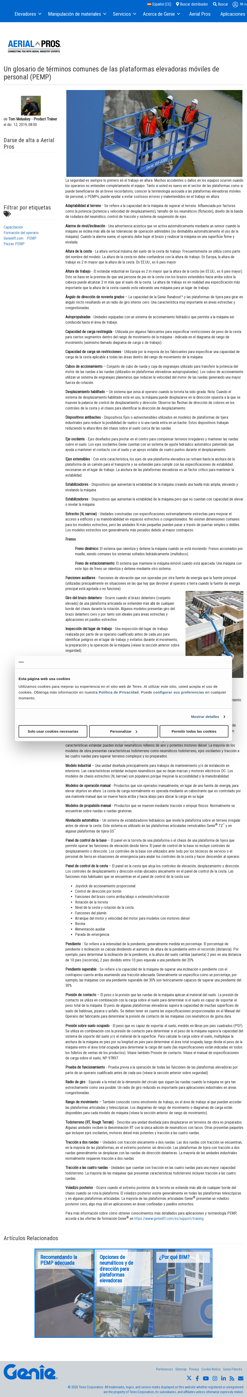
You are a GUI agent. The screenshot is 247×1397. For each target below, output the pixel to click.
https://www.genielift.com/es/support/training (169, 1218)
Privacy (194, 1369)
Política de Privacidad (119, 692)
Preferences (164, 1369)
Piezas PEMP (14, 244)
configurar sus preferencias (178, 692)
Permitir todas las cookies (194, 731)
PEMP (31, 238)
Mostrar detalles (205, 717)
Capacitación (13, 227)
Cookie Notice (211, 1369)
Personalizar (123, 731)
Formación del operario (21, 232)
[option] (64, 1293)
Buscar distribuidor (192, 4)
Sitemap (181, 1369)
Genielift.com (13, 238)
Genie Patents (232, 1369)
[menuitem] (27, 14)
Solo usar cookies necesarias (52, 731)
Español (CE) (159, 4)
